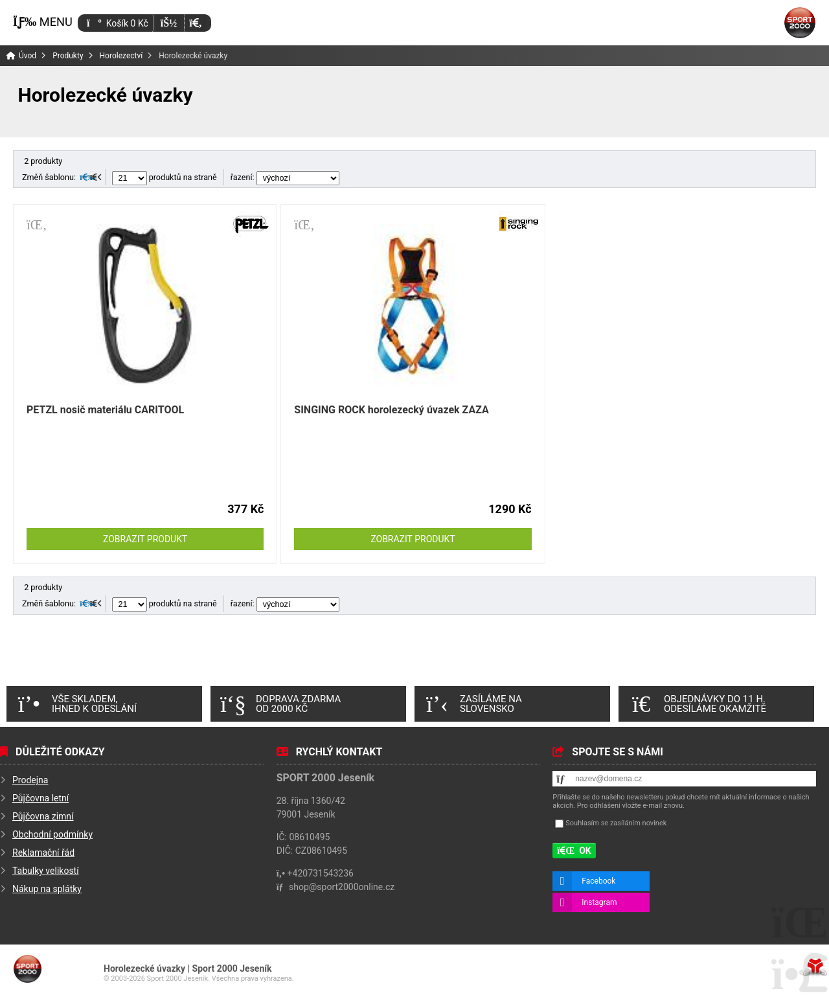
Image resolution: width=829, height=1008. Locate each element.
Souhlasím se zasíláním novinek (615, 823)
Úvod (800, 22)
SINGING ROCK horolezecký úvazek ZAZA (391, 410)
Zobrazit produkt (145, 539)
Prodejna (30, 780)
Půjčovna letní (40, 798)
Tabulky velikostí (45, 870)
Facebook (598, 881)
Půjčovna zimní (43, 816)
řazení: (285, 177)
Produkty (67, 56)
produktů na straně (164, 177)
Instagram (599, 902)
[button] (195, 23)
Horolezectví (121, 56)
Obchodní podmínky (52, 834)
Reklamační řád (43, 852)
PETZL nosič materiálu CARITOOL (105, 410)
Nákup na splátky (47, 889)
